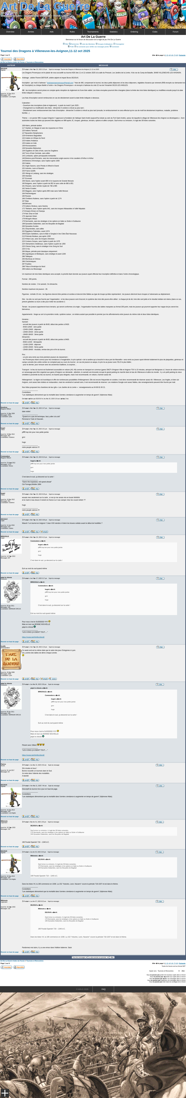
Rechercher (74, 44)
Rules (72, 32)
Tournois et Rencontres (35, 62)
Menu (5, 1093)
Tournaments (93, 32)
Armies (31, 32)
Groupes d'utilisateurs (104, 44)
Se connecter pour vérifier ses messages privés (91, 47)
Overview (10, 32)
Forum (175, 32)
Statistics (113, 32)
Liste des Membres (87, 44)
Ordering (134, 32)
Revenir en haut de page (10, 403)
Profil (71, 47)
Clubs (154, 32)
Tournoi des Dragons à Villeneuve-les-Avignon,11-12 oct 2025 (45, 51)
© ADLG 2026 (82, 989)
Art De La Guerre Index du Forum (12, 62)
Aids (51, 32)
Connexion (114, 47)
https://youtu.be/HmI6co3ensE (33, 637)
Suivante (182, 55)
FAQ (65, 44)
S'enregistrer (118, 44)
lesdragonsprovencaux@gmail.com (60, 83)
